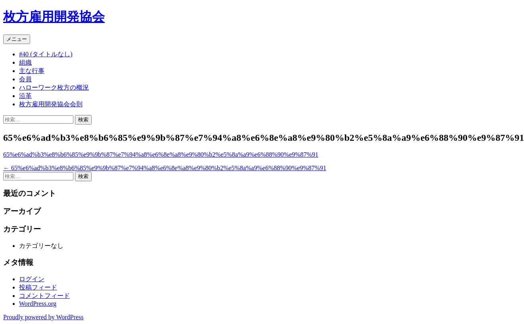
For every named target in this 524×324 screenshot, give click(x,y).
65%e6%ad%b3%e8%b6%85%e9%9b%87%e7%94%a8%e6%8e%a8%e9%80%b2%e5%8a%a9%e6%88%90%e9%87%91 (160, 154)
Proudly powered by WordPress (43, 317)
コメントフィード (44, 295)
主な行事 (31, 70)
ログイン (31, 279)
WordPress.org (37, 303)
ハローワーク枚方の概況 (54, 87)
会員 (25, 79)
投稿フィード (38, 287)
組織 (25, 62)
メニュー (16, 39)
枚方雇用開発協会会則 (51, 104)
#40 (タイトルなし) (46, 54)
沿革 (25, 95)
